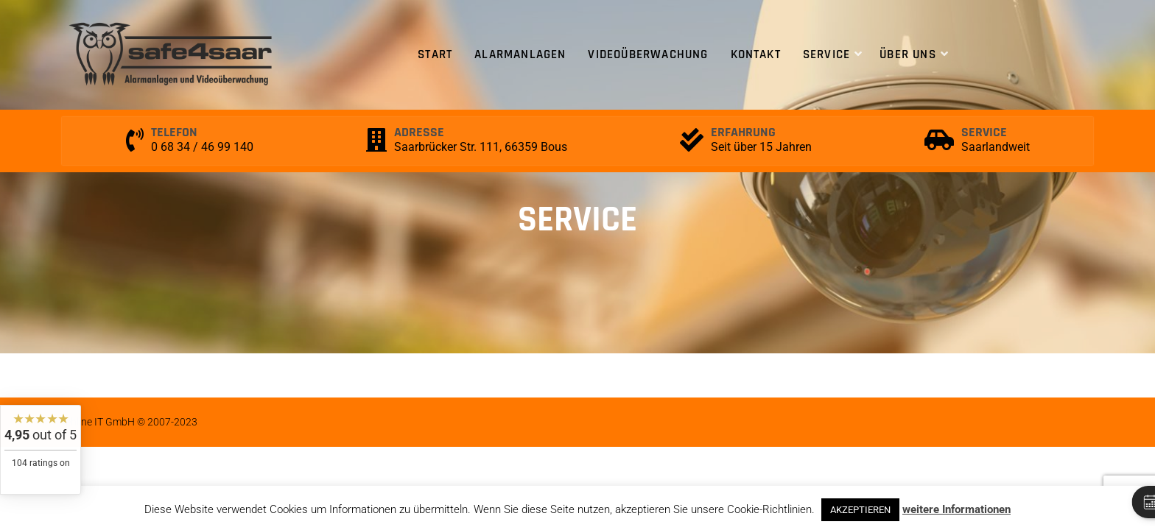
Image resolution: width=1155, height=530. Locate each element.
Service (826, 54)
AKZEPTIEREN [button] (860, 509)
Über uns (908, 54)
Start (435, 54)
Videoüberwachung (648, 54)
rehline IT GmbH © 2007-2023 (129, 422)
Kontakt (756, 54)
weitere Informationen (956, 509)
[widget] (40, 450)
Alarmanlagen (520, 54)
